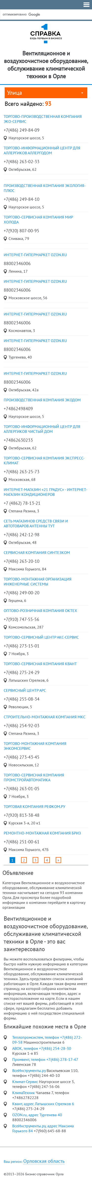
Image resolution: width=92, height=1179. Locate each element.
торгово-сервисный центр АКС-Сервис (41, 637)
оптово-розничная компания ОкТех (40, 610)
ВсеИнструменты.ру (29, 1070)
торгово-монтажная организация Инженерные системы (37, 581)
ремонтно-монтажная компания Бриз (42, 833)
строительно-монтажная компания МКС (44, 716)
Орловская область (44, 1161)
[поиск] (39, 14)
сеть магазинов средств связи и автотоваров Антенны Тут (36, 523)
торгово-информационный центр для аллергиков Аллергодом (42, 150)
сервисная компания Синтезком (37, 552)
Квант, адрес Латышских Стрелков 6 (43, 1103)
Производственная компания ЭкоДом (42, 399)
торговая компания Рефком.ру (34, 806)
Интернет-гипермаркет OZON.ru (35, 254)
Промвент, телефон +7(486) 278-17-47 (45, 1059)
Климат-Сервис (25, 1081)
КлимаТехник (24, 1092)
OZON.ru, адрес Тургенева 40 (37, 1114)
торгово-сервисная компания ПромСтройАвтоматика (34, 777)
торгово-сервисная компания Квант (40, 663)
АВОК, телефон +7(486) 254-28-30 (41, 1048)
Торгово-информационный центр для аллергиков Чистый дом (42, 429)
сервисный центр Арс (25, 690)
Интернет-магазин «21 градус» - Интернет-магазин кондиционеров (45, 492)
